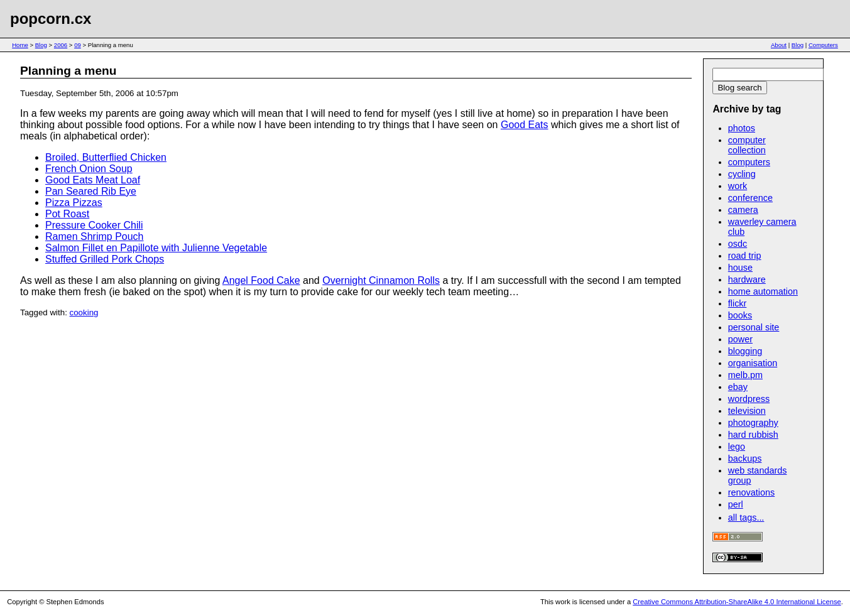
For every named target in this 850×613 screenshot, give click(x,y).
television (747, 411)
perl (735, 504)
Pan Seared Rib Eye (90, 191)
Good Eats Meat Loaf (92, 180)
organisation (752, 363)
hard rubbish (753, 435)
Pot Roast (67, 214)
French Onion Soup (89, 168)
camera (743, 210)
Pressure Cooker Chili (94, 225)
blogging (745, 351)
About (779, 44)
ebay (738, 387)
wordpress (749, 399)
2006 (60, 44)
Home (20, 44)
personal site (754, 327)
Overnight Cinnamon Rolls (381, 280)
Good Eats (524, 124)
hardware (747, 279)
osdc (737, 244)
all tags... (746, 518)
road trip (744, 256)
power (740, 339)
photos (741, 128)
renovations (751, 492)
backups (745, 458)
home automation (763, 291)
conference (750, 198)
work (737, 186)
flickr (737, 303)
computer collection (747, 145)
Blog (41, 44)
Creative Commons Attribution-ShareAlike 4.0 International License (737, 601)
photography (753, 423)
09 (77, 44)
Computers (823, 44)
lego (736, 447)
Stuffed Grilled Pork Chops (104, 259)
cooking (84, 312)
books (740, 315)
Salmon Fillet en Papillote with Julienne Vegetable (156, 247)
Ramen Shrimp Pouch (94, 236)
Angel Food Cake (261, 280)
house (740, 268)
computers (749, 162)
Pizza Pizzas (73, 202)
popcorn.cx (50, 18)
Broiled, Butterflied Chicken (105, 157)
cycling (742, 174)
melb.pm (745, 375)
